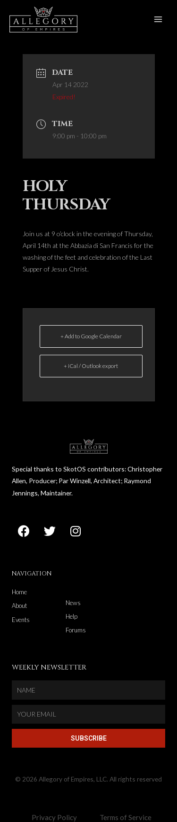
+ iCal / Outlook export (91, 365)
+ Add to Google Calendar (91, 336)
